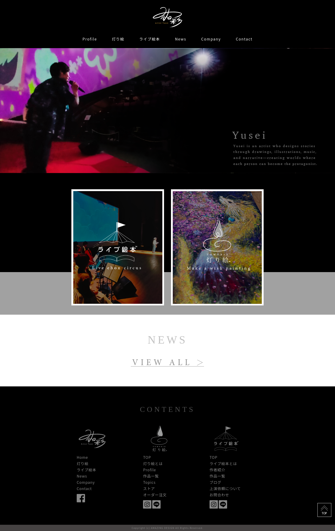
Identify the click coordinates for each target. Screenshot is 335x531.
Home (82, 457)
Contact (244, 39)
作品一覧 (151, 476)
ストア (149, 488)
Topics (149, 482)
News (180, 39)
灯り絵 (118, 39)
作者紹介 (217, 469)
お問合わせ (219, 494)
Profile (89, 39)
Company (211, 39)
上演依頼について (225, 488)
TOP (147, 457)
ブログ (215, 482)
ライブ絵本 (149, 39)
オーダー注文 (155, 494)
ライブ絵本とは (223, 463)
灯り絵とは (153, 463)
